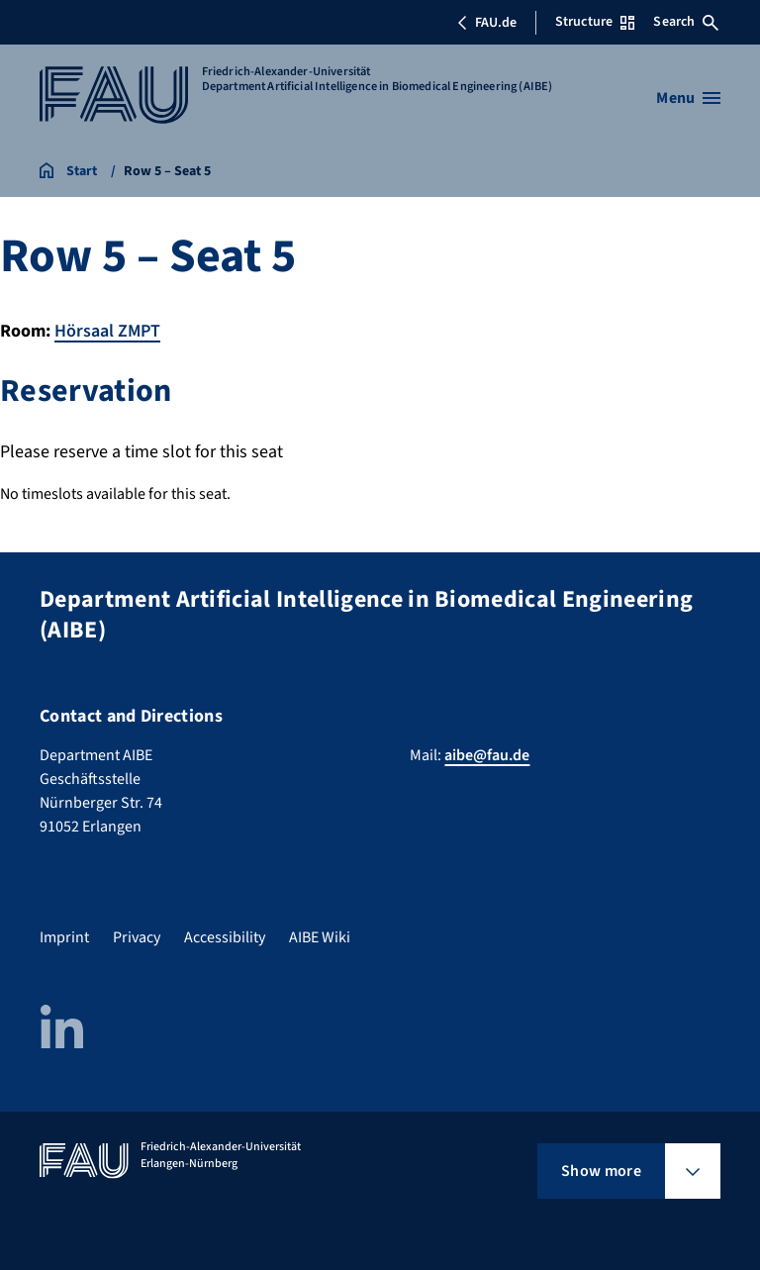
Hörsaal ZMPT (107, 331)
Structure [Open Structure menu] (594, 22)
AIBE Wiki (319, 937)
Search (685, 22)
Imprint (64, 937)
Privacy (136, 937)
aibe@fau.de (486, 755)
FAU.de (487, 23)
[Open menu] (688, 98)
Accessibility (224, 937)
